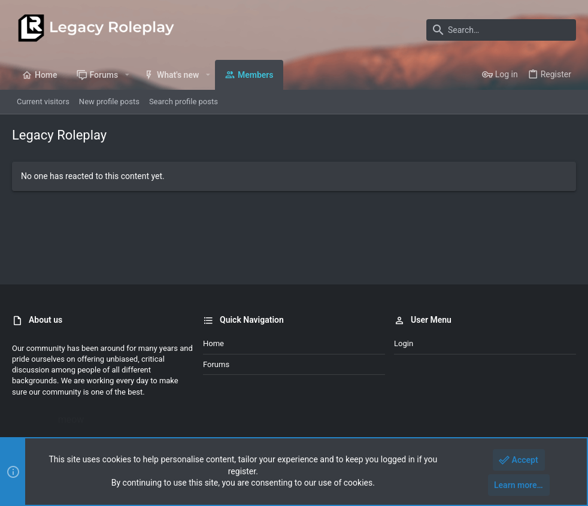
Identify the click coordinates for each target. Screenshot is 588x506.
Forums (216, 364)
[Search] (501, 30)
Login (403, 343)
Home (213, 343)
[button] (126, 75)
